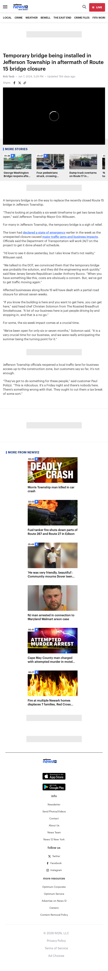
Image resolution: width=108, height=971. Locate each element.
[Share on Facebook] (14, 82)
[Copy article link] (24, 82)
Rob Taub (8, 76)
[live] (97, 7)
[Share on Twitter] (19, 82)
